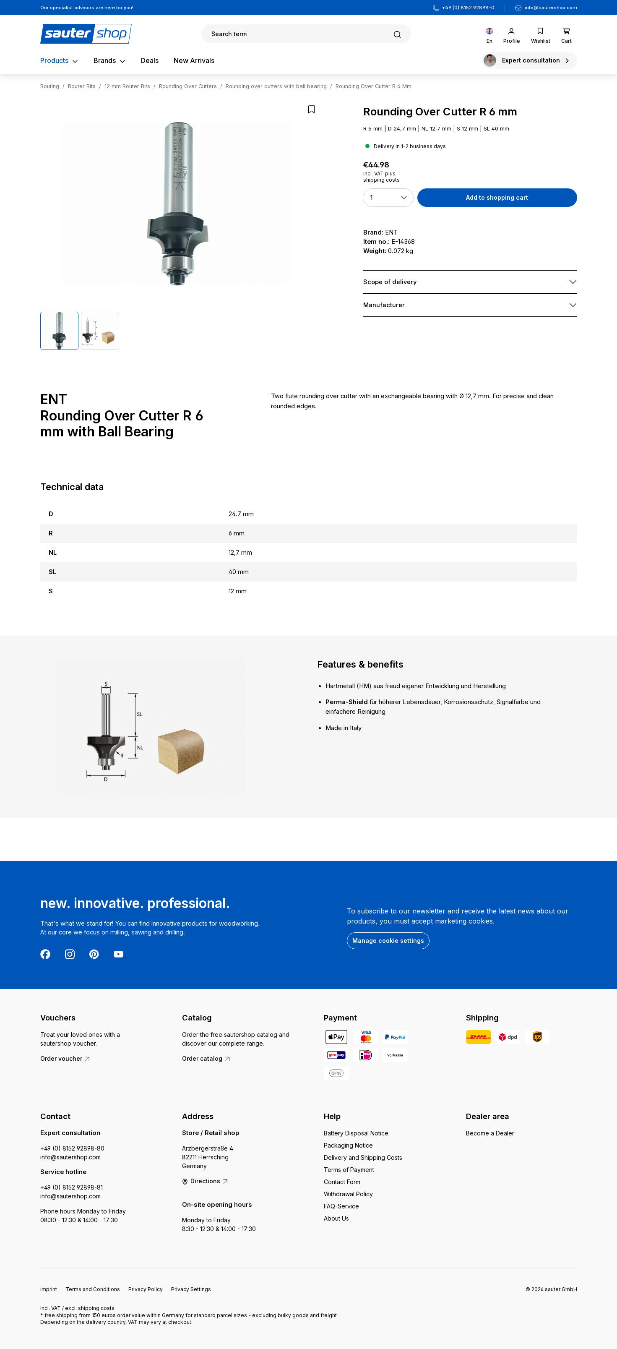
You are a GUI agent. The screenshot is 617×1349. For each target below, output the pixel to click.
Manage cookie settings (388, 940)
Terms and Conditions (92, 1289)
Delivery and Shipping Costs (363, 1157)
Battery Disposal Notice (356, 1133)
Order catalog (206, 1058)
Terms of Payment (349, 1169)
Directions (205, 1181)
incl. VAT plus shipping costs (381, 176)
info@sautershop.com (551, 7)
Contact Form (342, 1181)
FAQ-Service (341, 1206)
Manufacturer (384, 305)
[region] (177, 227)
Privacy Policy (145, 1289)
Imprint (48, 1289)
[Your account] (512, 33)
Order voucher (65, 1058)
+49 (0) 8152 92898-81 (71, 1187)
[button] (388, 197)
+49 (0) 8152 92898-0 (468, 7)
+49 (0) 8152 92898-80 (72, 1148)
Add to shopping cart (497, 197)
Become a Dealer (490, 1133)
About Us (336, 1218)
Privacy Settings (191, 1289)
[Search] (306, 33)
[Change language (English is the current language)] (489, 34)
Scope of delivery (390, 282)
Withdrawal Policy (348, 1194)
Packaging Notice (348, 1145)
